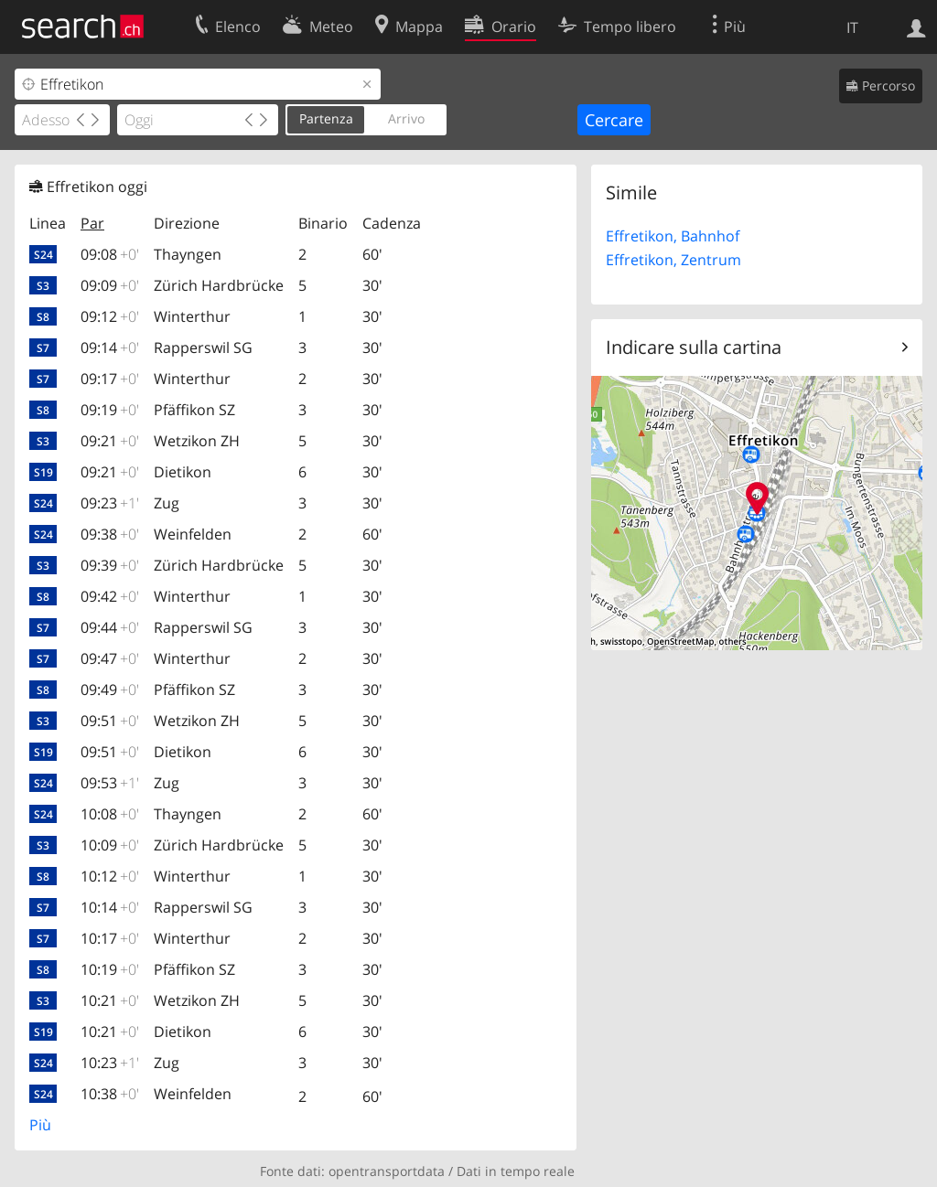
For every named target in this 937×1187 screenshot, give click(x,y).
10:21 (110, 1000)
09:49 (110, 689)
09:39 (110, 565)
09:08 (110, 254)
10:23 (110, 1063)
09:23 (110, 503)
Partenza (326, 118)
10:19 (110, 969)
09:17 (110, 379)
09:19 (110, 410)
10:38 (110, 1094)
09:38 (110, 534)
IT (852, 27)
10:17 (110, 938)
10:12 (110, 876)
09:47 (110, 658)
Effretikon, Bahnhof (672, 236)
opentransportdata (386, 1171)
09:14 (110, 347)
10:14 (110, 907)
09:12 (110, 316)
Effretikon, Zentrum (673, 260)
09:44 (110, 627)
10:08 (110, 814)
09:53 (110, 783)
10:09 (110, 845)
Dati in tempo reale (516, 1171)
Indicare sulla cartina (693, 347)
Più (40, 1125)
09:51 (110, 721)
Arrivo (406, 118)
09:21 (110, 441)
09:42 (110, 596)
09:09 (110, 285)
